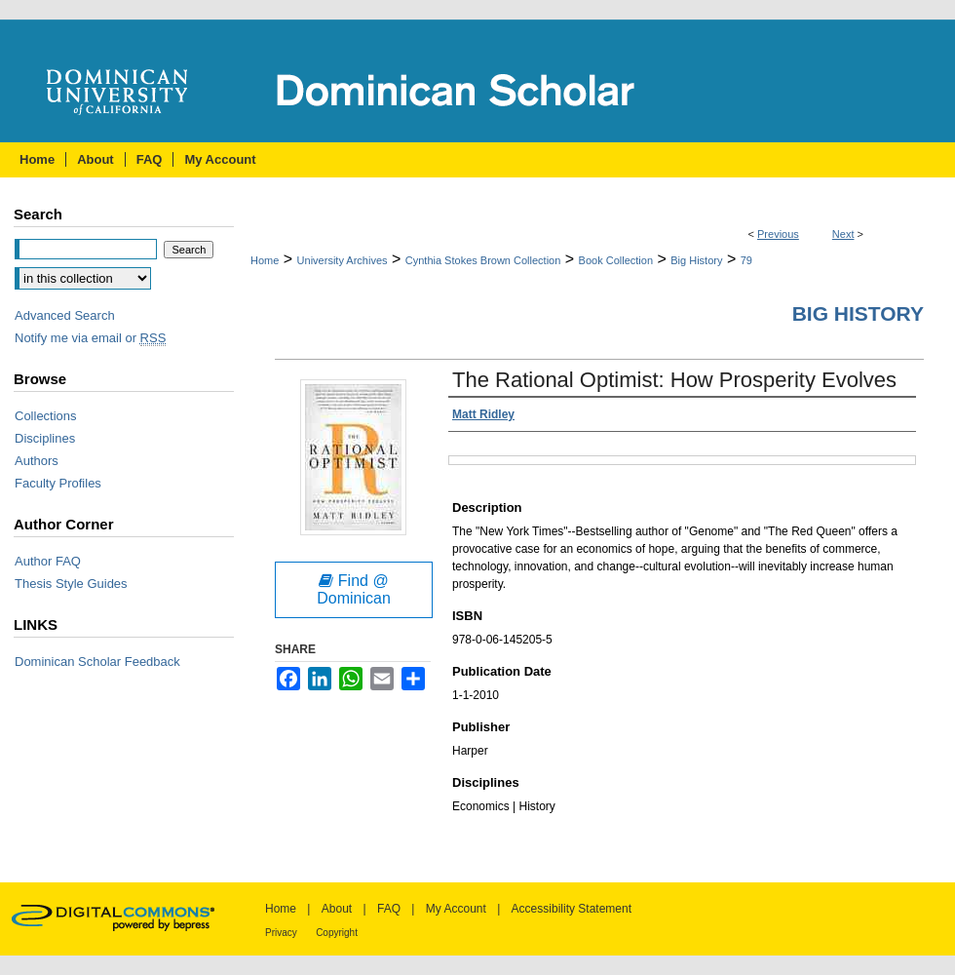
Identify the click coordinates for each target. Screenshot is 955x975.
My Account (456, 909)
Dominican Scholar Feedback (97, 661)
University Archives (342, 260)
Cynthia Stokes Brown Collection (483, 260)
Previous (778, 234)
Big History (696, 260)
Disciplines (45, 438)
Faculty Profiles (58, 483)
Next (843, 234)
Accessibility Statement (571, 909)
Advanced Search (65, 315)
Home (264, 260)
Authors (36, 460)
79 (746, 260)
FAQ (389, 909)
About (337, 909)
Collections (46, 416)
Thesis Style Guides (71, 583)
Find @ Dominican (354, 589)
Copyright (337, 932)
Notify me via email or (90, 338)
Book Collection (616, 260)
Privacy (281, 932)
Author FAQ (48, 561)
